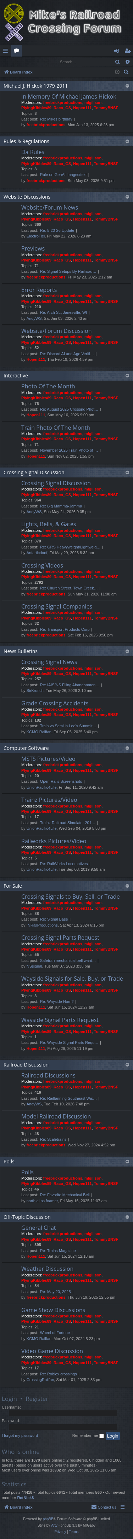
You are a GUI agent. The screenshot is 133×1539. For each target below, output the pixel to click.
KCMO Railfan (39, 732)
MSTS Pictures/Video (48, 759)
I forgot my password (20, 1436)
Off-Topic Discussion (27, 1217)
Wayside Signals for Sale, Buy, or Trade (72, 979)
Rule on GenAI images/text (63, 175)
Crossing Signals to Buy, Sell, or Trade (70, 897)
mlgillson (92, 103)
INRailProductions (42, 925)
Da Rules (32, 152)
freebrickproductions (62, 103)
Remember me (88, 1436)
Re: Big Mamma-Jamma (61, 506)
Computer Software (26, 748)
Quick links (7, 52)
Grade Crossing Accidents (55, 703)
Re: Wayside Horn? (57, 1002)
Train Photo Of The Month (55, 428)
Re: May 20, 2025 (55, 1292)
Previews (33, 249)
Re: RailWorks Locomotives (64, 864)
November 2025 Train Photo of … (69, 450)
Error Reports (39, 290)
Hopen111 (82, 108)
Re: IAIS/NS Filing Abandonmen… (70, 685)
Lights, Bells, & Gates (48, 524)
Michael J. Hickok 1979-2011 (36, 86)
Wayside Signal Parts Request (60, 1020)
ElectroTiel (36, 236)
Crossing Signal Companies (56, 607)
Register (35, 62)
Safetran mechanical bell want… (68, 961)
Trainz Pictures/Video (49, 800)
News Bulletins (21, 651)
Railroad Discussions (48, 1076)
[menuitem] (126, 72)
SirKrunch (35, 691)
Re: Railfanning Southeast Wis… (68, 1099)
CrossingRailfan (40, 1380)
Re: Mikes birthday (56, 119)
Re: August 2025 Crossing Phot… (69, 409)
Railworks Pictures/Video (53, 841)
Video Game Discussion (52, 1351)
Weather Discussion (47, 1269)
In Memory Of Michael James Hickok (68, 97)
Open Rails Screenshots (61, 782)
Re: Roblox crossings (58, 1374)
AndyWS (34, 319)
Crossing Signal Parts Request (60, 938)
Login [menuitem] (118, 52)
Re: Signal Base (54, 919)
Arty (54, 1526)
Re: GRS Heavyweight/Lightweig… (70, 547)
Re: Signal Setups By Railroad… (68, 272)
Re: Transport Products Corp (65, 630)
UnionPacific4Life (42, 788)
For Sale (13, 886)
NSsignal (34, 966)
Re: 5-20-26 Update (57, 231)
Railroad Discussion (26, 1065)
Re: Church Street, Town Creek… (69, 588)
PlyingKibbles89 (36, 108)
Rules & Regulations (26, 141)
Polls (9, 1161)
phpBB (48, 1519)
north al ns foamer (42, 1201)
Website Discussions (27, 197)
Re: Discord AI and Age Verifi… (67, 354)
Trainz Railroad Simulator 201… (67, 823)
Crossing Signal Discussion (34, 472)
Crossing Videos (42, 566)
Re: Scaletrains (53, 1140)
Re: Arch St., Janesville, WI (63, 313)
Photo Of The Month (48, 386)
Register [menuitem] (129, 52)
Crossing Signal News (49, 662)
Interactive (16, 375)
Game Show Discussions (53, 1310)
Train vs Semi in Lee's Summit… (68, 726)
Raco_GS (62, 108)
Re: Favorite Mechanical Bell (65, 1195)
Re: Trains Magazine (58, 1251)
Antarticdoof (37, 553)
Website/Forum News (49, 208)
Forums (18, 52)
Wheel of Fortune (55, 1333)
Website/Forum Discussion (56, 331)
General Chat (38, 1228)
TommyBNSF (106, 108)
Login (11, 62)
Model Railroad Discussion (56, 1117)
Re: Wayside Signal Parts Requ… (69, 1043)
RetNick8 (25, 1498)
